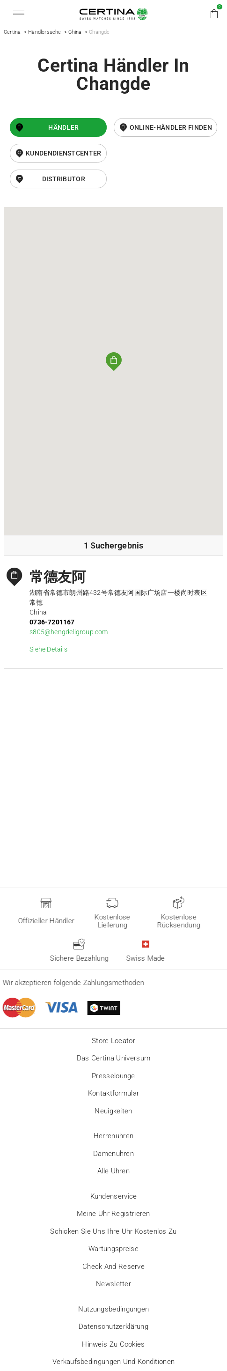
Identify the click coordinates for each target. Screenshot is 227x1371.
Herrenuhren (113, 1136)
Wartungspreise (113, 1249)
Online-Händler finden (171, 127)
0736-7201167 (51, 622)
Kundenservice (113, 1196)
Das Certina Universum (113, 1058)
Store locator (113, 1041)
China (74, 32)
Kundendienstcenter (63, 153)
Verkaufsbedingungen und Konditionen (113, 1361)
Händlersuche (44, 32)
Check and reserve (113, 1266)
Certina (12, 32)
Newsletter (113, 1284)
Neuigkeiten (113, 1111)
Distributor (63, 179)
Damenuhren (113, 1153)
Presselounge (113, 1076)
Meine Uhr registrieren (113, 1213)
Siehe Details (48, 649)
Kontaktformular (113, 1093)
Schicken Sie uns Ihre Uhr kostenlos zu (113, 1231)
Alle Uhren (113, 1171)
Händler (63, 127)
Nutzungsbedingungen (113, 1309)
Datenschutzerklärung (113, 1326)
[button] (17, 14)
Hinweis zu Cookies (113, 1344)
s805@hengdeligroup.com (68, 632)
